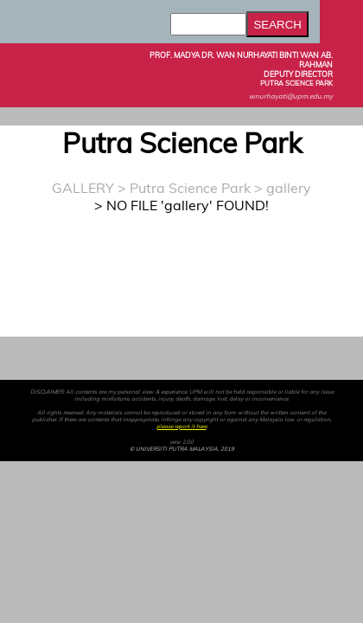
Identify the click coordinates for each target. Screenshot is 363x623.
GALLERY (83, 187)
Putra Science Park (190, 187)
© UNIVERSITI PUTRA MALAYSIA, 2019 (182, 449)
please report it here (181, 426)
